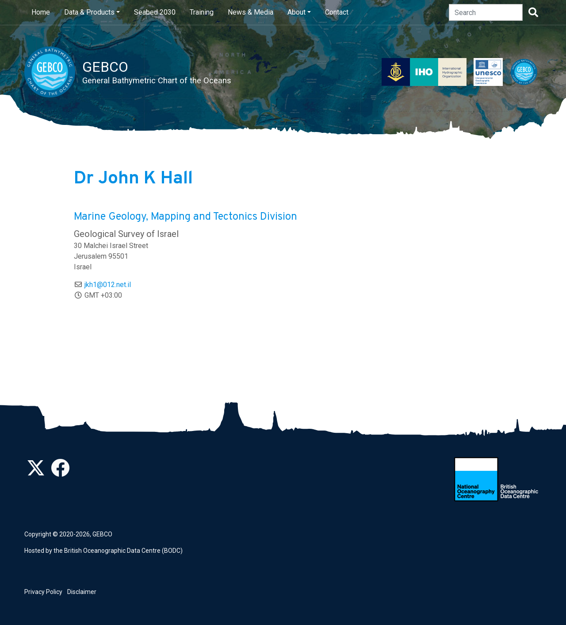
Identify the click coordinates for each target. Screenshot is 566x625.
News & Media (250, 12)
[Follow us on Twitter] (36, 472)
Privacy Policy (43, 591)
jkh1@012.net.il (107, 284)
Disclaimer (81, 591)
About (296, 12)
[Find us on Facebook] (60, 472)
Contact (336, 12)
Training (202, 12)
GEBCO (102, 534)
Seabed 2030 (155, 12)
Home (40, 12)
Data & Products (89, 12)
